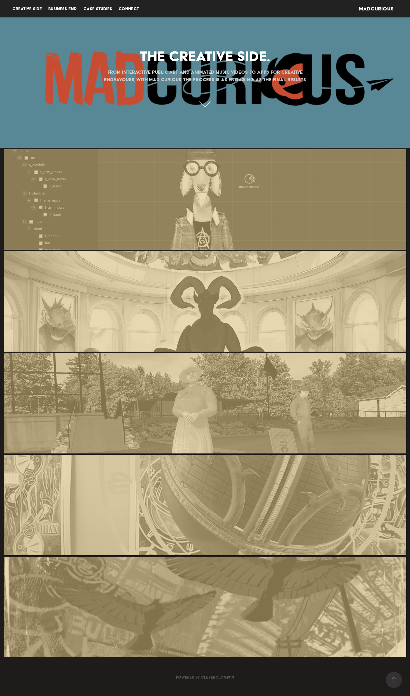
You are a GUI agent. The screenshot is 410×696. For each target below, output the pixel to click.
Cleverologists (217, 677)
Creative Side (27, 8)
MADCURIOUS (376, 9)
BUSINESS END (62, 8)
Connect (129, 8)
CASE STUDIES (97, 8)
